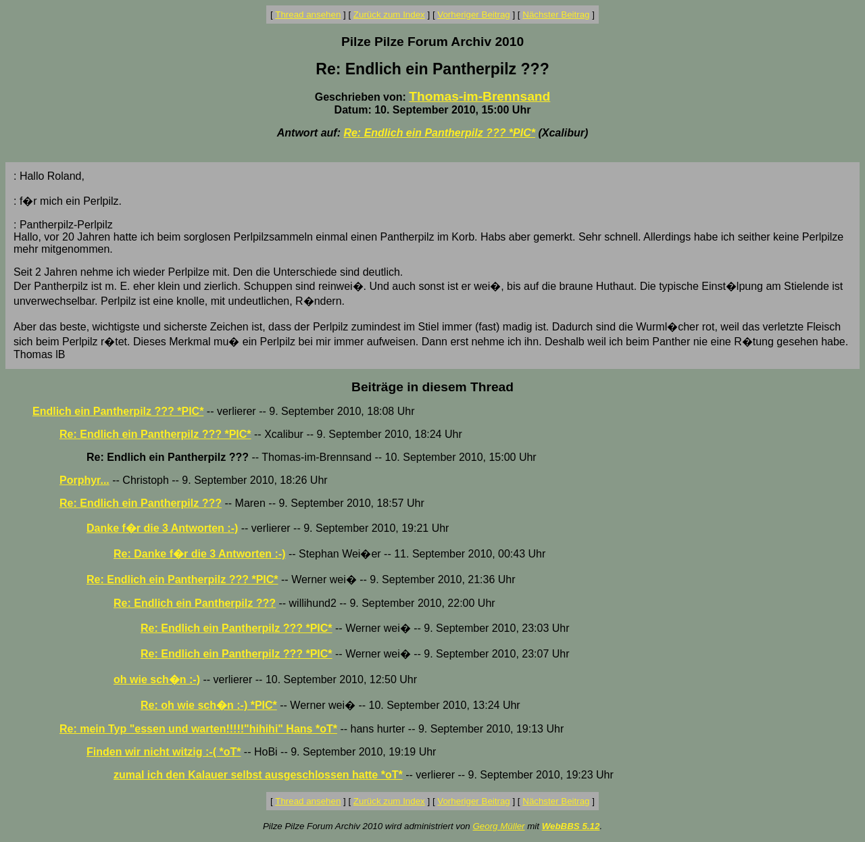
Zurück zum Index (389, 14)
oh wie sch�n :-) (157, 679)
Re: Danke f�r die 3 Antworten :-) (200, 554)
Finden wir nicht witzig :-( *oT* (163, 752)
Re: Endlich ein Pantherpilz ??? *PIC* (439, 133)
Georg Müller (498, 826)
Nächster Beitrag (555, 14)
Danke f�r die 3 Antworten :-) (162, 528)
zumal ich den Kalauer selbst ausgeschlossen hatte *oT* (258, 775)
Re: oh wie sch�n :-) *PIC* (209, 705)
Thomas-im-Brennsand (479, 96)
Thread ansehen (308, 14)
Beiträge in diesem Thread (432, 387)
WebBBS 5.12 (571, 826)
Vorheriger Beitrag (473, 14)
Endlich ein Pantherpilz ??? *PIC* (117, 411)
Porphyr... (84, 480)
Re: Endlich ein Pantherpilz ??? (140, 503)
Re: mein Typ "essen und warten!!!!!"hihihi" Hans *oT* (198, 729)
